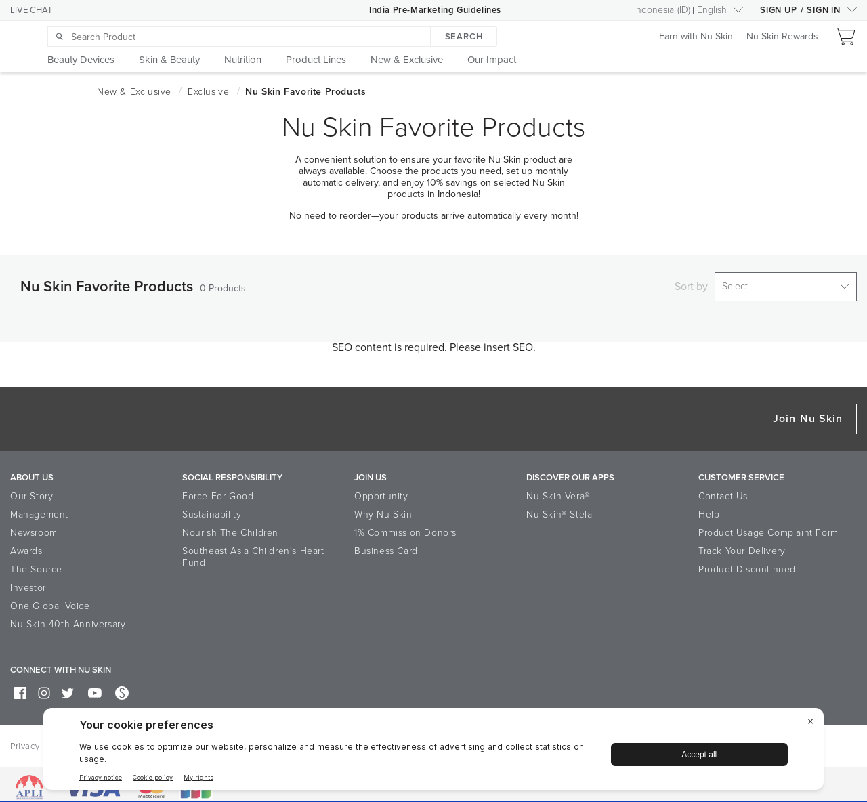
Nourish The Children (230, 528)
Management (39, 509)
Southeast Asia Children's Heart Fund (253, 552)
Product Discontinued (747, 564)
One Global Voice (50, 601)
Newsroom (34, 528)
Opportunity (381, 491)
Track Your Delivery (741, 546)
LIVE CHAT (31, 10)
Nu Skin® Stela (559, 509)
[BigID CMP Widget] (433, 752)
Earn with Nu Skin (696, 37)
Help (708, 509)
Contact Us (723, 491)
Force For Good (217, 491)
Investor (28, 583)
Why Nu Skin (383, 509)
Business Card (386, 546)
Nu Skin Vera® (558, 491)
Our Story (31, 491)
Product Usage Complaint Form (768, 528)
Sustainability (211, 509)
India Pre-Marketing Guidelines (435, 10)
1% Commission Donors (405, 528)
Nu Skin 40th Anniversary (67, 619)
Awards (26, 546)
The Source (36, 564)
